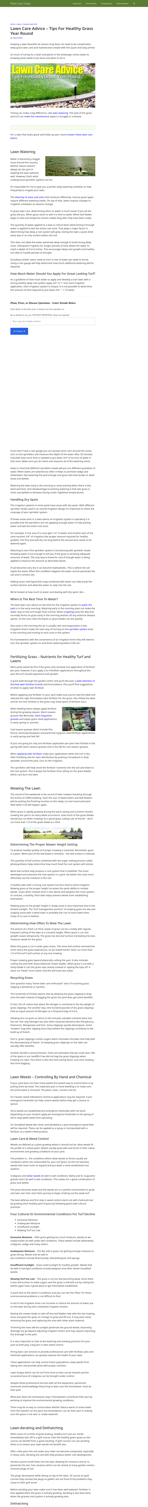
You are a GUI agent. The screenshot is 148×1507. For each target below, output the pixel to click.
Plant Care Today (20, 3)
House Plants (91, 3)
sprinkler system (78, 525)
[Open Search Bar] (134, 3)
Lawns (19, 24)
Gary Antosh (18, 38)
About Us (14, 1501)
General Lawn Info (30, 24)
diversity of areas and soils (29, 197)
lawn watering (60, 113)
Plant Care (77, 3)
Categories (103, 1486)
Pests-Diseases (122, 3)
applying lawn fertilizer (29, 649)
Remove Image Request (21, 1505)
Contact (14, 1497)
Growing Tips (106, 3)
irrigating (69, 507)
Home (12, 24)
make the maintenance (36, 116)
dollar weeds (34, 1071)
